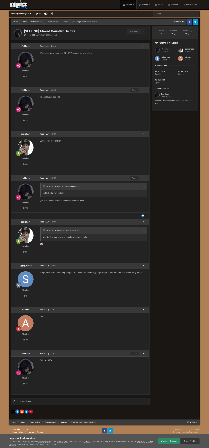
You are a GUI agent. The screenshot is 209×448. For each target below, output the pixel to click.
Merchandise (191, 5)
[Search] (166, 14)
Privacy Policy (17, 432)
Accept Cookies (167, 441)
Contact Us (29, 432)
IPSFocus (24, 429)
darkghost (25, 134)
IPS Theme (13, 429)
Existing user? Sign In (21, 14)
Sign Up (37, 13)
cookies (86, 441)
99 (25, 340)
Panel (160, 5)
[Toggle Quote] (44, 186)
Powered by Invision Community (185, 432)
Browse (129, 5)
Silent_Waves (25, 266)
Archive (54, 35)
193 (25, 76)
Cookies (40, 432)
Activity (145, 5)
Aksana (25, 309)
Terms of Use (44, 441)
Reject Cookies (190, 441)
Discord (174, 5)
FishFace (31, 35)
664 (25, 164)
